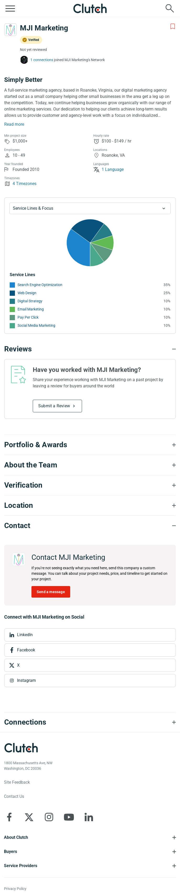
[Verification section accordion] (90, 485)
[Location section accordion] (90, 505)
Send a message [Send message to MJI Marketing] (51, 592)
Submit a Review (54, 405)
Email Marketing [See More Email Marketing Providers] (31, 309)
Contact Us (14, 796)
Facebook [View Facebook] (26, 649)
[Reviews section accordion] (90, 349)
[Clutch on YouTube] (69, 817)
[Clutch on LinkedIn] (89, 817)
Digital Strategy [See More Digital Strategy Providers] (30, 301)
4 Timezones (20, 184)
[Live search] (169, 8)
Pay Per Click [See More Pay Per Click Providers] (28, 317)
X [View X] (18, 665)
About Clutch (16, 837)
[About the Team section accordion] (90, 465)
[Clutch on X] (29, 817)
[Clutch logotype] (21, 747)
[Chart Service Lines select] (90, 208)
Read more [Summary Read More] (14, 124)
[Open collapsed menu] (10, 8)
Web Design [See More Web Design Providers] (27, 293)
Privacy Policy (15, 889)
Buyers (10, 851)
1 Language (108, 169)
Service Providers (20, 865)
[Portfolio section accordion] (90, 445)
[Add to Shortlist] (173, 26)
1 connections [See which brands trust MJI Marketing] (41, 60)
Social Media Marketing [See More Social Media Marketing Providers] (36, 325)
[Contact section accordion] (90, 526)
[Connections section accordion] (90, 722)
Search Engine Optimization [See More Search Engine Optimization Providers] (40, 285)
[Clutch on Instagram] (49, 817)
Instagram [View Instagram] (26, 680)
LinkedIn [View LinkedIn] (25, 634)
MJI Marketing (44, 28)
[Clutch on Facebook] (9, 817)
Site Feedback (17, 782)
